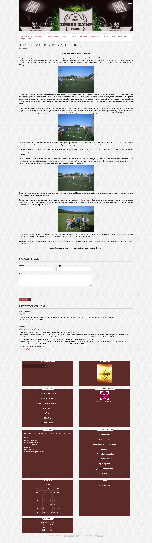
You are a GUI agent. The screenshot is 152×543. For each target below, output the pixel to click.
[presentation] (76, 295)
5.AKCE (47, 415)
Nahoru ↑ (100, 538)
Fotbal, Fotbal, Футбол (35, 36)
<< (37, 487)
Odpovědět (26, 324)
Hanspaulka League (53, 36)
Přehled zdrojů (104, 487)
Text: (21, 274)
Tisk (77, 538)
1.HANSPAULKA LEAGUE (47, 396)
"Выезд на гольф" (96, 241)
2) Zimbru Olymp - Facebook (104, 446)
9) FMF (104, 476)
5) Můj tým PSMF (104, 461)
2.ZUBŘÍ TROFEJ (47, 401)
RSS (65, 538)
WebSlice (71, 538)
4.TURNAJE (47, 410)
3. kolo (106, 36)
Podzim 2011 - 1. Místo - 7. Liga (90, 36)
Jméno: (21, 266)
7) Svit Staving (104, 437)
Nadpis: (59, 266)
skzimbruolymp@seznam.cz (34, 454)
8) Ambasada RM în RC (104, 471)
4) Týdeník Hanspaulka (104, 456)
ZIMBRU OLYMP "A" (69, 36)
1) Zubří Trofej (104, 441)
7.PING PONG (47, 425)
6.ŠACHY (47, 420)
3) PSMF (104, 451)
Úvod (23, 36)
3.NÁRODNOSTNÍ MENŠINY (47, 405)
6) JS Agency (104, 466)
